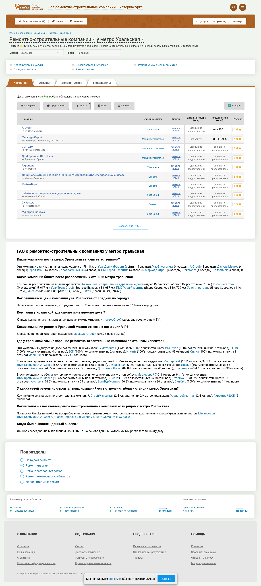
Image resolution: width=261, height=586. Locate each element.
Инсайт (33, 291)
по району (219, 21)
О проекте (23, 546)
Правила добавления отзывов (93, 563)
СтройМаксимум (102, 395)
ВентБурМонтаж (109, 381)
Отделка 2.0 (117, 365)
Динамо (153, 176)
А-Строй (27, 127)
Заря (32, 355)
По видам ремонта (25, 69)
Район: (70, 52)
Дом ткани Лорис (110, 368)
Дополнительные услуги (28, 65)
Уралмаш (116, 507)
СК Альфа (28, 202)
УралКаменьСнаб (73, 270)
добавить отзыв (175, 129)
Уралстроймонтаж (182, 395)
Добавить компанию (87, 552)
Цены (57, 21)
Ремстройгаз (107, 348)
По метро (53, 33)
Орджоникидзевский (194, 507)
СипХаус (180, 381)
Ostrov (86, 291)
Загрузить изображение (89, 557)
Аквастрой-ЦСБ (224, 395)
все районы (242, 510)
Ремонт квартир (85, 69)
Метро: (13, 52)
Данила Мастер (227, 266)
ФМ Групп (171, 348)
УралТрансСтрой (62, 287)
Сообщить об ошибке (203, 552)
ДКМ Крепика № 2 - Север (38, 156)
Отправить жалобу (202, 557)
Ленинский (188, 511)
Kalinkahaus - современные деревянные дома (51, 193)
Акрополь (28, 165)
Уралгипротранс (198, 287)
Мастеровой (172, 361)
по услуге (202, 21)
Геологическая (69, 511)
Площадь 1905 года (22, 511)
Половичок (220, 270)
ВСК (71, 351)
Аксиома (37, 368)
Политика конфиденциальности (36, 563)
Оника (194, 351)
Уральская (153, 129)
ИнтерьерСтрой (224, 284)
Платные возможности (147, 546)
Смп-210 (27, 146)
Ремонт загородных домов (92, 65)
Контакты (197, 546)
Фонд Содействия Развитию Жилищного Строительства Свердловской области (73, 175)
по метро (237, 21)
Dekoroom (189, 270)
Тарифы (138, 557)
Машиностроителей (153, 139)
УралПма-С (36, 270)
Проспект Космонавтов (124, 511)
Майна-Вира (29, 184)
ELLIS (234, 348)
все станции (165, 510)
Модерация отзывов (203, 563)
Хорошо (166, 578)
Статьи (79, 546)
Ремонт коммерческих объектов (157, 65)
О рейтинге (23, 557)
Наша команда (26, 552)
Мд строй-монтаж (33, 212)
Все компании (32, 21)
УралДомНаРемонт (111, 266)
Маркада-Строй (32, 137)
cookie (113, 579)
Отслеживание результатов (149, 552)
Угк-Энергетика (162, 266)
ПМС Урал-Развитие (115, 270)
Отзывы (76, 21)
